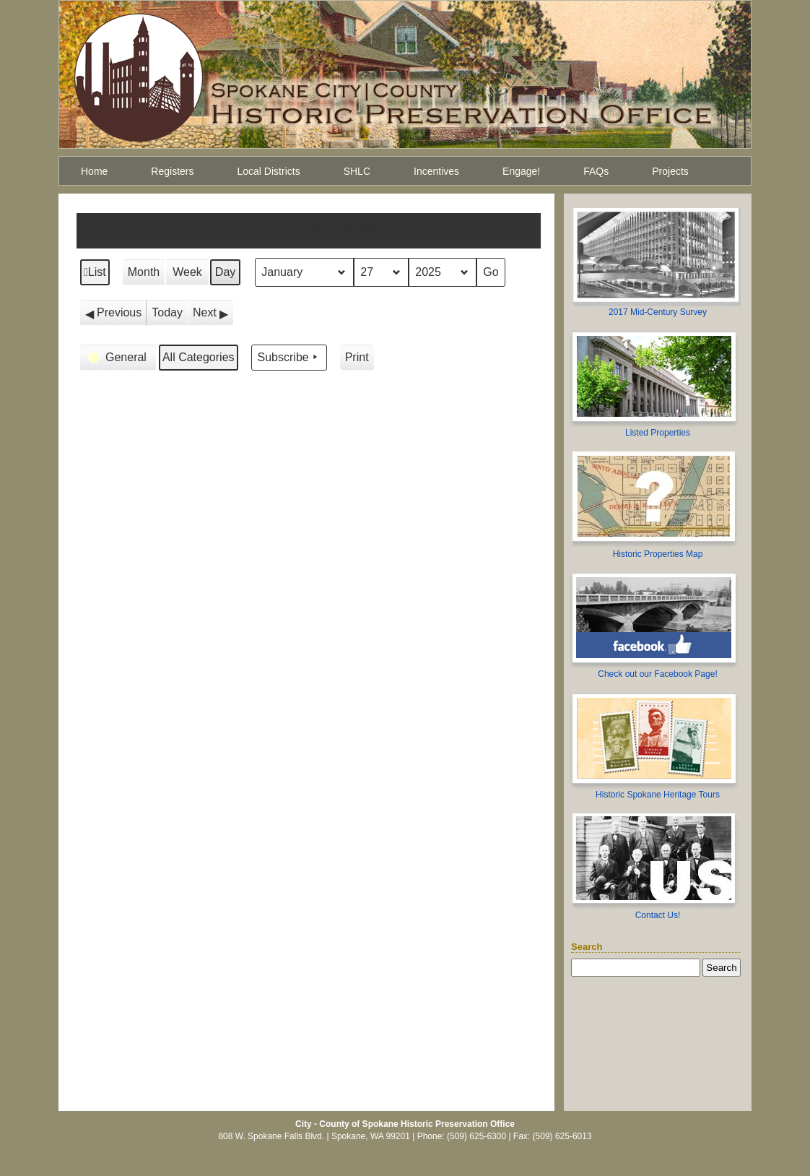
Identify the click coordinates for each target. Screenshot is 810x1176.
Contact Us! (658, 915)
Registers (172, 171)
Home (94, 171)
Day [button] (225, 272)
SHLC (357, 171)
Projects (670, 171)
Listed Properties (657, 433)
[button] (113, 313)
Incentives (436, 171)
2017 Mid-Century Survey (658, 312)
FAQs (596, 171)
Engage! (521, 171)
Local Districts (269, 171)
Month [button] (144, 272)
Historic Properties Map (658, 554)
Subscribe (289, 357)
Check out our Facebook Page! (657, 674)
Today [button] (167, 312)
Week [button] (187, 272)
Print (356, 361)
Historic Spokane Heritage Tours (658, 795)
